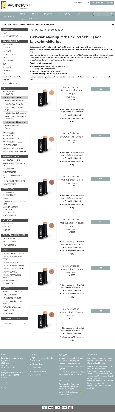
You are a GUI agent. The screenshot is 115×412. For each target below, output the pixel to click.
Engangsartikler (10, 295)
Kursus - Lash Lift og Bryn (14, 253)
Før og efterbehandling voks (13, 176)
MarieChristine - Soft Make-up (15, 113)
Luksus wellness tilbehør (14, 235)
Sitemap (4, 377)
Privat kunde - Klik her (12, 318)
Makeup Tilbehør (10, 145)
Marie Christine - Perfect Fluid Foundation (15, 118)
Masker (6, 80)
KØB (100, 89)
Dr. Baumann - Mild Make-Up (14, 152)
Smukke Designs (9, 245)
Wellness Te (8, 220)
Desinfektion (8, 313)
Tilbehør (6, 230)
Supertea (6, 227)
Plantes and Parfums (12, 77)
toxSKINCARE (8, 61)
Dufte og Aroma (9, 242)
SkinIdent (7, 48)
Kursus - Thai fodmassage (13, 269)
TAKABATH (7, 67)
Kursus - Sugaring (10, 262)
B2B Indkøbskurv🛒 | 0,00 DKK (102, 3)
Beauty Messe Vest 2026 (12, 36)
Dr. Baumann (8, 45)
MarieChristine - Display (13, 148)
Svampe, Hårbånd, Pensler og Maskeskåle (14, 302)
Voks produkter (9, 172)
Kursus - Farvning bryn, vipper (12, 258)
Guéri (5, 57)
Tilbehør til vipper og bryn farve (14, 203)
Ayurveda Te (8, 224)
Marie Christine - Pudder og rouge (14, 108)
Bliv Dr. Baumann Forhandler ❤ (10, 282)
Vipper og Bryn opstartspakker (9, 214)
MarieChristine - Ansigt (12, 97)
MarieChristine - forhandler (9, 93)
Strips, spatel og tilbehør (14, 181)
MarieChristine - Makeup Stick (15, 122)
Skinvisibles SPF (9, 54)
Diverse (6, 288)
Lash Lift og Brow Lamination (10, 208)
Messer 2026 (8, 29)
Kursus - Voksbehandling (13, 265)
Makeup (6, 88)
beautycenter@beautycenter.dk (12, 373)
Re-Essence (7, 70)
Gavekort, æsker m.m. (12, 307)
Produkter (9, 16)
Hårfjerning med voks (12, 156)
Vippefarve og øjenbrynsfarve (9, 194)
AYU (4, 74)
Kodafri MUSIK (8, 310)
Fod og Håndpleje (10, 83)
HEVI (4, 64)
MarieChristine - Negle (12, 142)
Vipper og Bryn (9, 189)
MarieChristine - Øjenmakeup (9, 134)
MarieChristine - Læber (12, 139)
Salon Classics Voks (11, 160)
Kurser (5, 250)
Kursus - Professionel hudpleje (12, 276)
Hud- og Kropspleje (11, 41)
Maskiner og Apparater (12, 292)
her (64, 369)
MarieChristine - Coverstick (14, 104)
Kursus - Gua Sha (10, 272)
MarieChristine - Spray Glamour (12, 127)
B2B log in (78, 3)
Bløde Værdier (9, 238)
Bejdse (5, 198)
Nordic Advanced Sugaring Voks (14, 164)
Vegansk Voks (8, 169)
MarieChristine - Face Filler (14, 101)
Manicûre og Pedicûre (12, 298)
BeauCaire (7, 51)
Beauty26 (6, 33)
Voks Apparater (9, 184)
